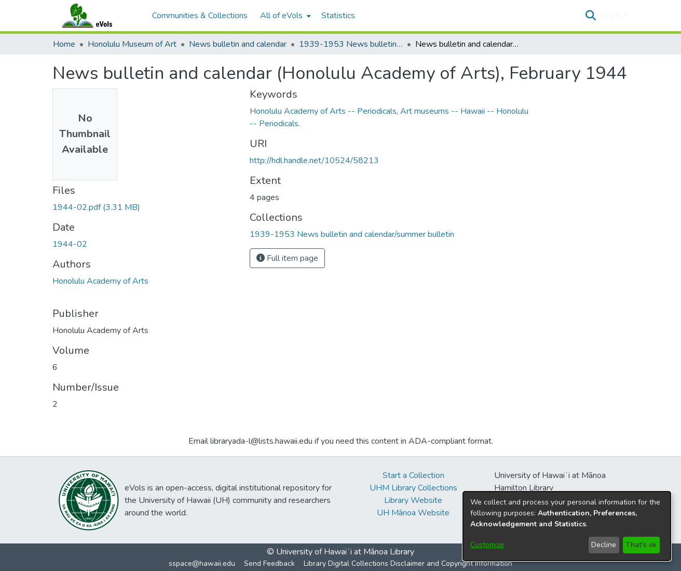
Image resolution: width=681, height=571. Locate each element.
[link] (96, 207)
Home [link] (64, 44)
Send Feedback (269, 563)
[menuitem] (284, 15)
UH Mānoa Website (413, 513)
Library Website (413, 500)
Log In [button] (612, 15)
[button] (590, 15)
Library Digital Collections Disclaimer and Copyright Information (408, 563)
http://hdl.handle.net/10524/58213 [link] (314, 160)
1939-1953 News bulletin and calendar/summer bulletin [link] (351, 44)
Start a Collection (413, 475)
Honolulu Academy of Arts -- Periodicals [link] (323, 111)
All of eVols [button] (281, 15)
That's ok (641, 545)
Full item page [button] (287, 258)
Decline (603, 545)
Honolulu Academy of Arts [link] (100, 281)
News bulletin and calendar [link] (238, 44)
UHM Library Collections (413, 488)
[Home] (97, 16)
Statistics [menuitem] (338, 15)
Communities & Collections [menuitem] (200, 15)
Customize (487, 545)
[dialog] (567, 526)
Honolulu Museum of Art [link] (132, 44)
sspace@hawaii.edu (202, 563)
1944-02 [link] (69, 244)
